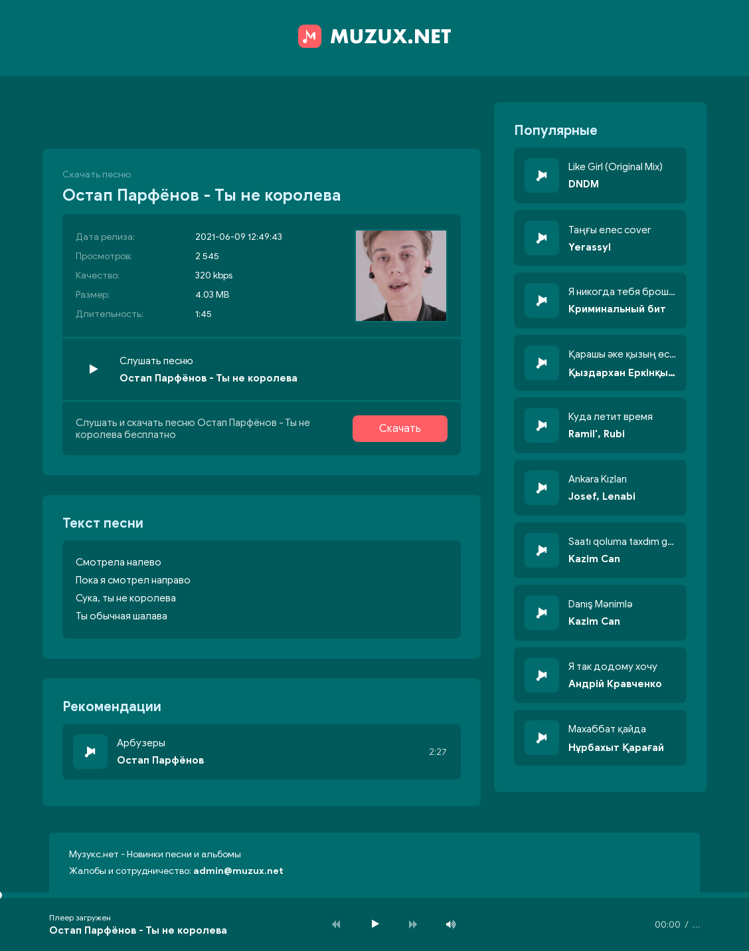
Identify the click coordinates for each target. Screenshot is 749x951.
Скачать (400, 428)
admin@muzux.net (238, 871)
